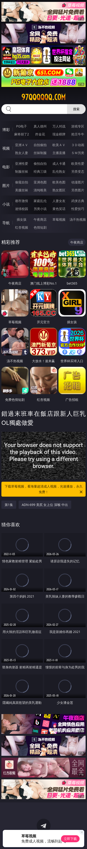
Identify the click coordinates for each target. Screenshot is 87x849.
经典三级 (40, 171)
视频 (6, 148)
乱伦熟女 (58, 171)
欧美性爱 (77, 163)
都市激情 (21, 201)
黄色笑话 (58, 208)
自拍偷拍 (40, 145)
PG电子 (21, 126)
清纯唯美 (40, 190)
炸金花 (40, 134)
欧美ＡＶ (58, 145)
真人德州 (40, 126)
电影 (6, 166)
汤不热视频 (78, 219)
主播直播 (58, 153)
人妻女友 (58, 201)
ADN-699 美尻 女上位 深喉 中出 (45, 504)
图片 (6, 185)
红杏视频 (21, 227)
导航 (6, 222)
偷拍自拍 (40, 163)
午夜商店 (40, 219)
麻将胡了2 (21, 134)
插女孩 (21, 219)
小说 (6, 204)
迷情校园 (21, 208)
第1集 (9, 504)
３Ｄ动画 (77, 145)
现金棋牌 (58, 134)
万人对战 (58, 126)
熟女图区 (58, 190)
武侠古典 (77, 201)
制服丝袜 (21, 171)
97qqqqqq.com (43, 97)
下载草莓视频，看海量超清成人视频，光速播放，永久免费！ (44, 489)
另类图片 (77, 190)
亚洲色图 (40, 182)
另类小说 (40, 208)
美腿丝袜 (21, 190)
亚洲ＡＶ (21, 145)
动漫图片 (77, 182)
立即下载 (70, 838)
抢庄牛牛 (77, 134)
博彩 (6, 129)
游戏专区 (77, 126)
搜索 (76, 109)
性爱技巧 (77, 208)
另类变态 (77, 171)
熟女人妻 (21, 153)
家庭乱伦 (40, 201)
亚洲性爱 (21, 163)
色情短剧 (40, 227)
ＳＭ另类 (77, 153)
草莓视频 (58, 219)
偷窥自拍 (21, 182)
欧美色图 (58, 182)
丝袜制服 (40, 153)
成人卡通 (58, 163)
